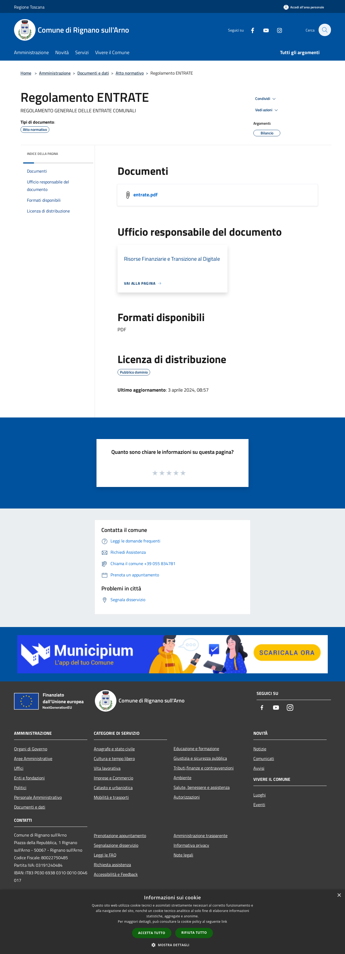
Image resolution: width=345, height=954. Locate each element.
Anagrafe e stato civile (114, 749)
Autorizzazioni (187, 797)
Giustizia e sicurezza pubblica (200, 758)
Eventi (259, 804)
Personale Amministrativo (38, 797)
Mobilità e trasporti (111, 797)
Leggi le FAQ (105, 855)
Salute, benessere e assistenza (202, 787)
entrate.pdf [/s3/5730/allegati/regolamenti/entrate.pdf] (145, 194)
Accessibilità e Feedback (116, 874)
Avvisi (258, 768)
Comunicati (263, 758)
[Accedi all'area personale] (304, 7)
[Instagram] (276, 29)
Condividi (266, 99)
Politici (20, 787)
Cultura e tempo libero (114, 758)
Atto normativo (130, 73)
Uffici (18, 768)
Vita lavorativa (107, 768)
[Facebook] (249, 29)
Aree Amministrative (33, 758)
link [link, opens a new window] (224, 921)
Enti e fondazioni (29, 778)
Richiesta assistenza (112, 864)
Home (25, 73)
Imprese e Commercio (113, 778)
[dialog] (172, 922)
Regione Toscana (29, 7)
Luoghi (259, 795)
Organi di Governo (30, 749)
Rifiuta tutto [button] (194, 932)
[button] (172, 945)
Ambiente (182, 777)
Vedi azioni (267, 110)
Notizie (259, 749)
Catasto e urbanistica (113, 787)
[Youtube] (263, 29)
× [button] (339, 895)
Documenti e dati (93, 73)
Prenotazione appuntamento (120, 835)
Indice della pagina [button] (42, 153)
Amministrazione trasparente (200, 835)
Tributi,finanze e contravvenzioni (204, 768)
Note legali (183, 855)
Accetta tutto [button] (151, 933)
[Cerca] (324, 29)
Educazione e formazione (196, 748)
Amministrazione (55, 73)
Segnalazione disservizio (116, 845)
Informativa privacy (191, 845)
